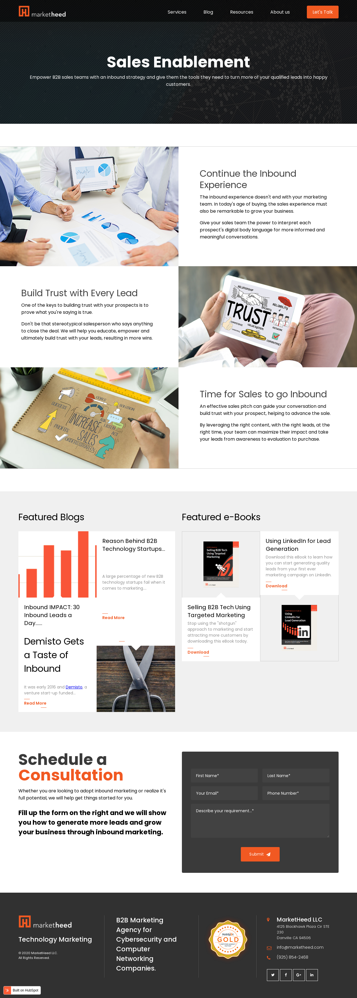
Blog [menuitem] (208, 12)
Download (198, 652)
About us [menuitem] (280, 12)
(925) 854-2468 (292, 957)
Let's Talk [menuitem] (323, 12)
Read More (35, 703)
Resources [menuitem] (241, 12)
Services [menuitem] (177, 12)
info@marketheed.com (300, 947)
